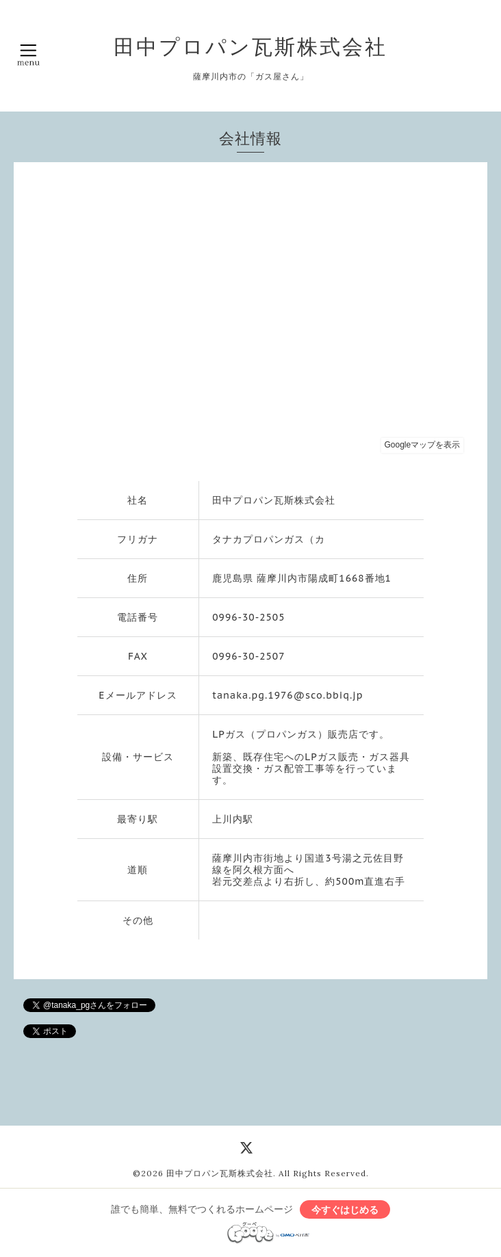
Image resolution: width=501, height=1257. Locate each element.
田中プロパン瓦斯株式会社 (250, 47)
